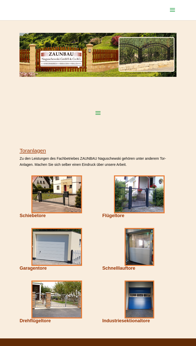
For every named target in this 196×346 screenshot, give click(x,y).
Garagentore (33, 268)
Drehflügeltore (35, 320)
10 (117, 67)
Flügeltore (113, 215)
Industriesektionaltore (126, 320)
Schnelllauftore (118, 268)
